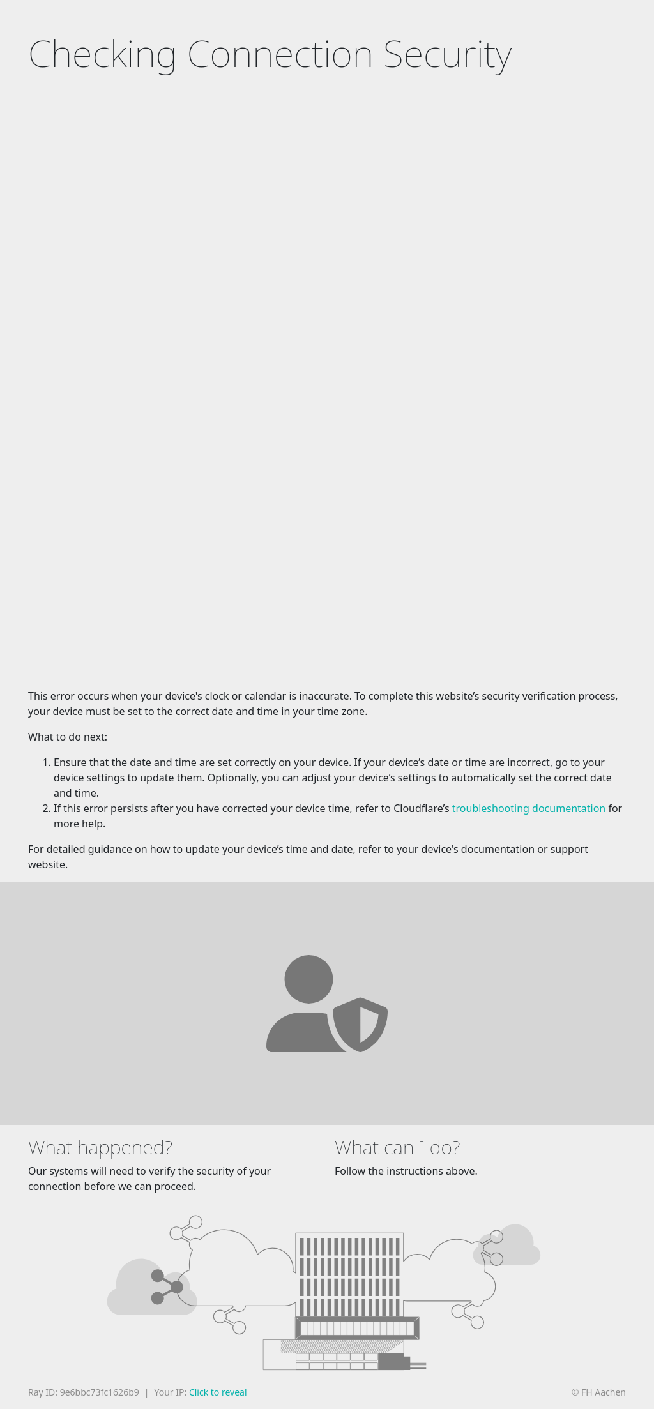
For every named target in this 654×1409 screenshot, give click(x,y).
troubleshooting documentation (529, 808)
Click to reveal (218, 1392)
